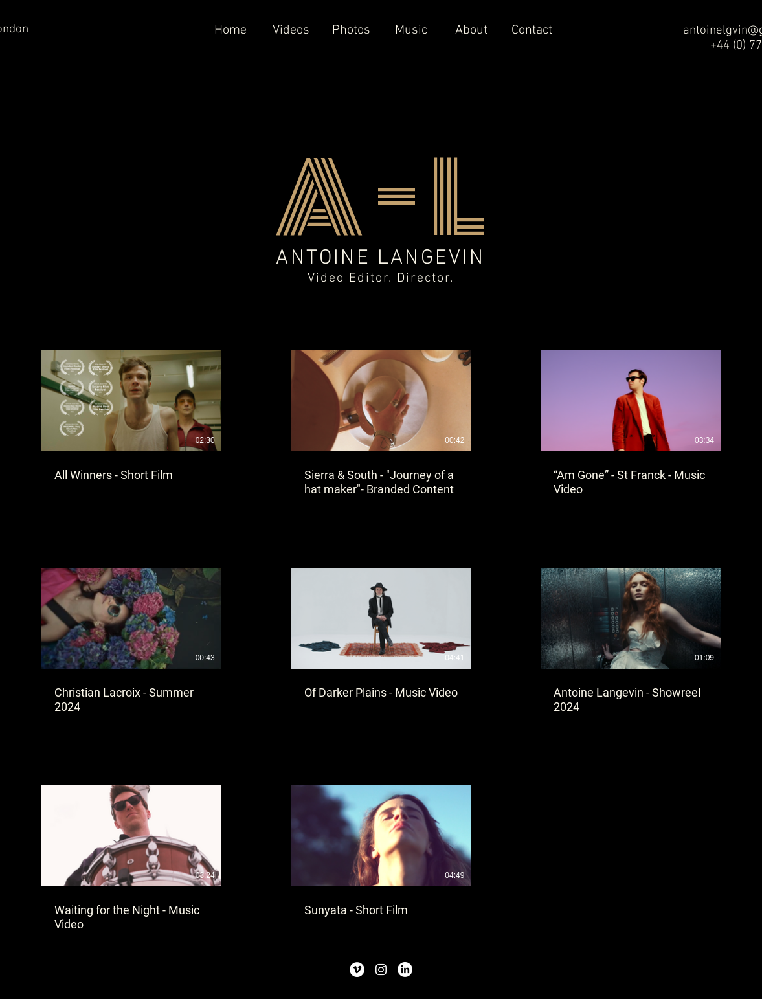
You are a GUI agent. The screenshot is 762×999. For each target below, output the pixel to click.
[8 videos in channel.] (381, 641)
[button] (291, 31)
